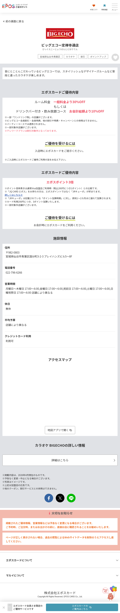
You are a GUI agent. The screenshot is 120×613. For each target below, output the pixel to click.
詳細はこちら (83, 460)
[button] (65, 607)
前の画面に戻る (13, 21)
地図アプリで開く (60, 430)
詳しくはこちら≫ (14, 194)
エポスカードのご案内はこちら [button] (82, 607)
